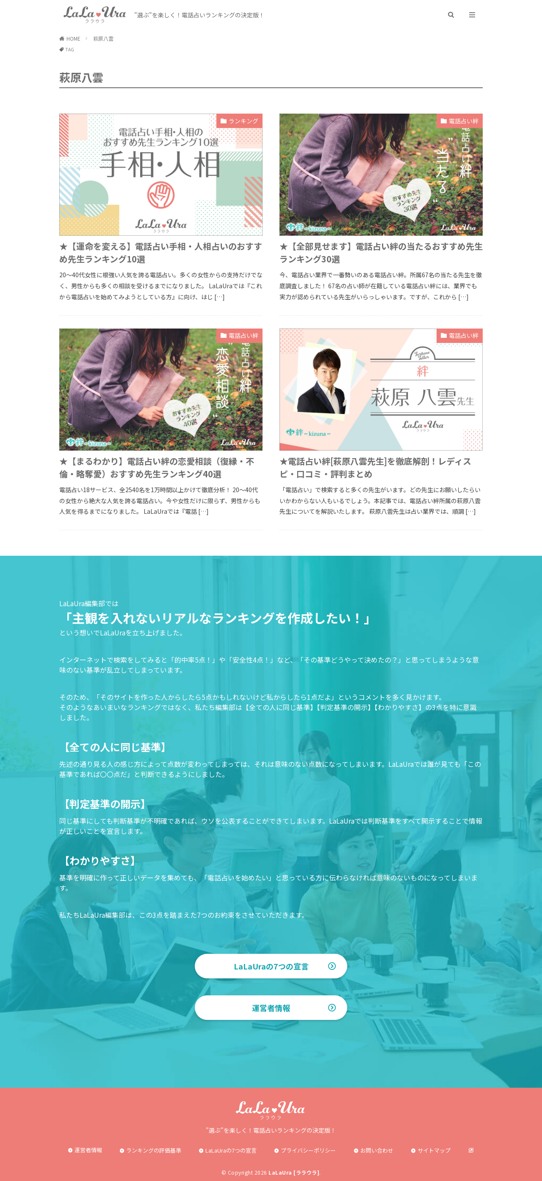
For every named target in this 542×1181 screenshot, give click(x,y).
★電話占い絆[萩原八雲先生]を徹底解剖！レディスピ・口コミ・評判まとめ (375, 467)
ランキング (243, 121)
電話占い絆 (463, 121)
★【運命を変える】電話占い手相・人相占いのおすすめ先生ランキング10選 (160, 252)
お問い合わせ (376, 1150)
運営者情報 (271, 1007)
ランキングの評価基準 (153, 1150)
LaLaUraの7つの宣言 (271, 966)
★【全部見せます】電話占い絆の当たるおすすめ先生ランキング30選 (381, 252)
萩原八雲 (103, 38)
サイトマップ (434, 1150)
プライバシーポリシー (308, 1150)
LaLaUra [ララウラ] (293, 1172)
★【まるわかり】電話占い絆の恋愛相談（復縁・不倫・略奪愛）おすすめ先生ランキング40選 (156, 467)
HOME (73, 38)
